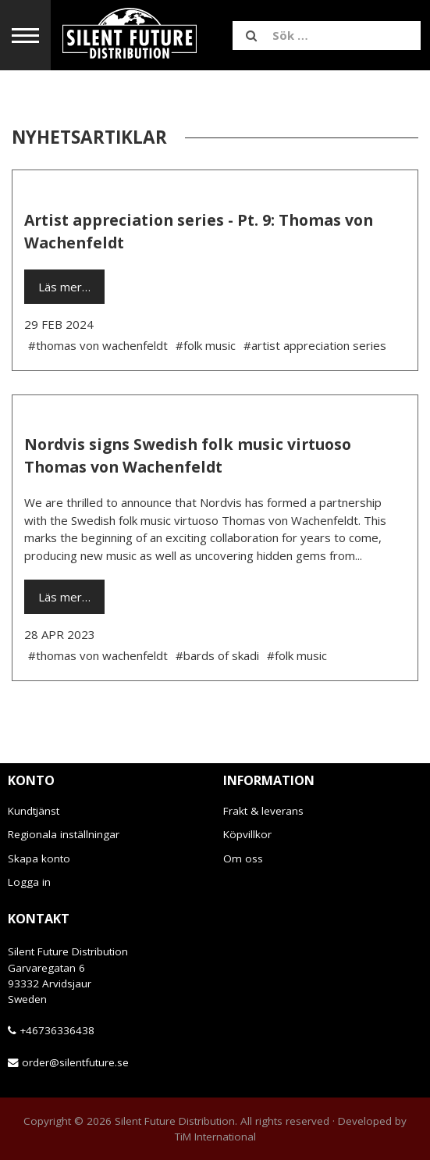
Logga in (29, 882)
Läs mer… (64, 286)
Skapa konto (39, 858)
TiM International (215, 1137)
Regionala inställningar (63, 834)
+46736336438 (57, 1030)
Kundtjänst (33, 811)
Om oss (243, 858)
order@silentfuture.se (75, 1062)
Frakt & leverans (263, 811)
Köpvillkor (247, 834)
